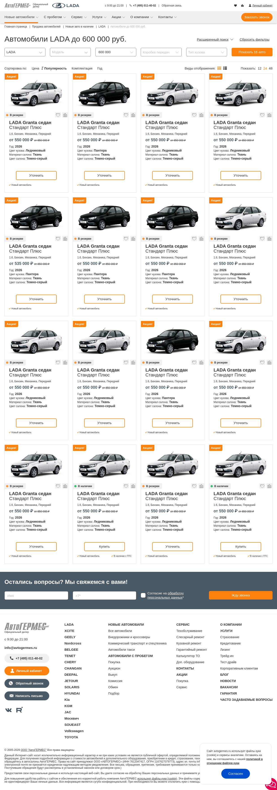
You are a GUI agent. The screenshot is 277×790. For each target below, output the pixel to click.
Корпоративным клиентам (239, 668)
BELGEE (71, 649)
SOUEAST (72, 725)
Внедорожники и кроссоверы (129, 637)
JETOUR (71, 681)
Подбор (113, 693)
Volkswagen (74, 731)
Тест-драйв (228, 662)
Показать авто (252, 52)
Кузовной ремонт (188, 643)
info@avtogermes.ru (20, 648)
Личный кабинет (29, 671)
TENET (69, 656)
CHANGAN (73, 668)
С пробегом (53, 17)
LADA (69, 624)
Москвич (71, 718)
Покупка (114, 662)
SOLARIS (71, 687)
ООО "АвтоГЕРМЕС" (34, 750)
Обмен (113, 687)
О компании (140, 17)
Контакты (166, 17)
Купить (104, 546)
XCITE (69, 631)
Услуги (97, 17)
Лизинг (225, 649)
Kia (67, 699)
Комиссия (115, 681)
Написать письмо (29, 696)
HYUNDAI (72, 693)
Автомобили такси (121, 649)
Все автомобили (120, 631)
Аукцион (114, 668)
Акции (117, 17)
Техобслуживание (189, 631)
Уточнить (36, 175)
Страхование (229, 637)
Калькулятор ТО (188, 656)
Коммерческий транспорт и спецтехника (137, 643)
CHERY (70, 662)
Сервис (77, 17)
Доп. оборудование (190, 662)
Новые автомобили (19, 17)
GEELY (69, 637)
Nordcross (72, 643)
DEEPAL (71, 674)
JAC (67, 712)
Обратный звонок (29, 683)
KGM (68, 706)
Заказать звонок (256, 17)
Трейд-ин (227, 656)
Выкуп (112, 674)
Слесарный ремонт (190, 637)
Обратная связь (171, 5)
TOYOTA (71, 737)
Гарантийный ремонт (191, 649)
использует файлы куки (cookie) (157, 778)
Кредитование (230, 643)
